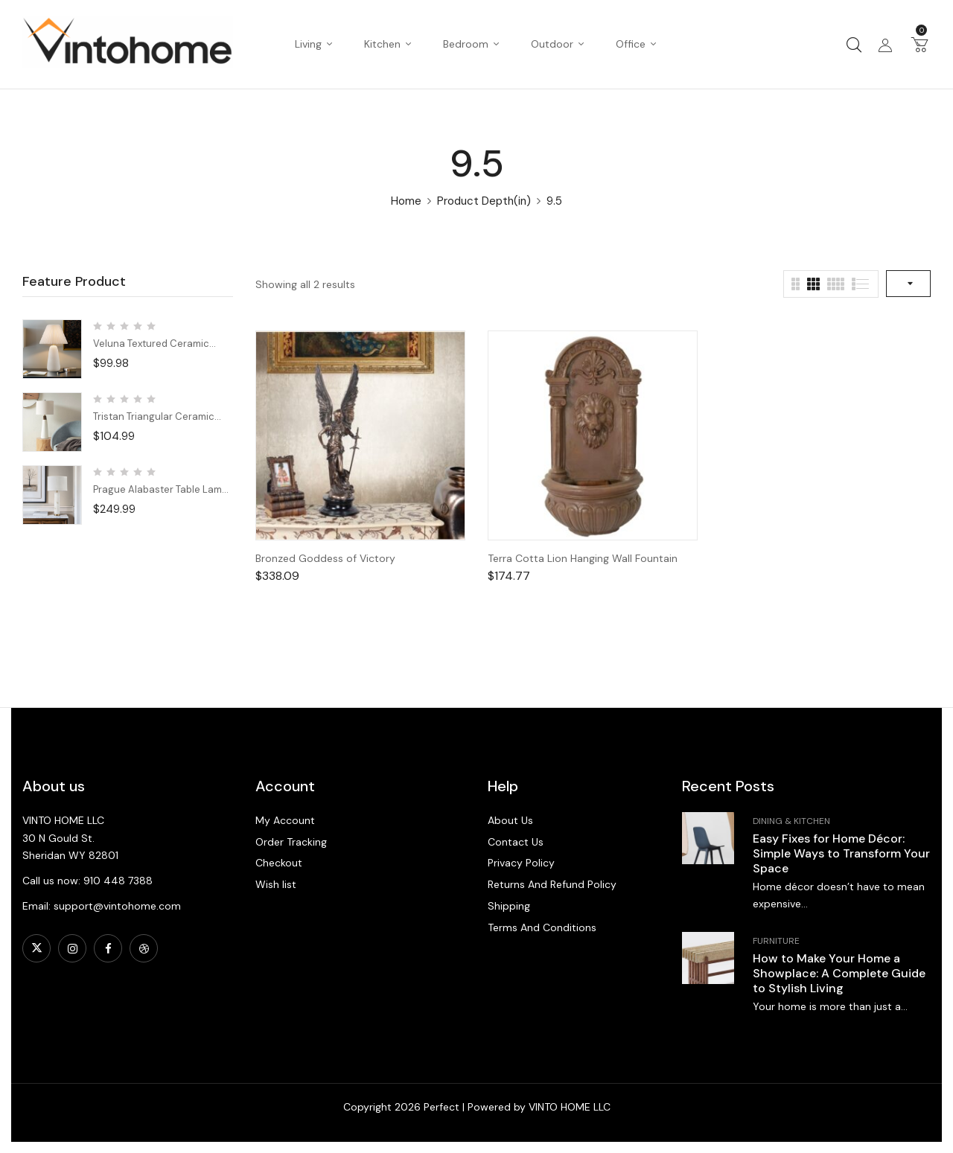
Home (406, 201)
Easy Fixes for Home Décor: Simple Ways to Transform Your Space (841, 853)
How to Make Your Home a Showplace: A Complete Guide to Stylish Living (839, 973)
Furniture (776, 941)
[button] (919, 44)
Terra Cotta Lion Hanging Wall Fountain (583, 558)
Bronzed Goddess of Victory (325, 558)
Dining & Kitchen (791, 821)
